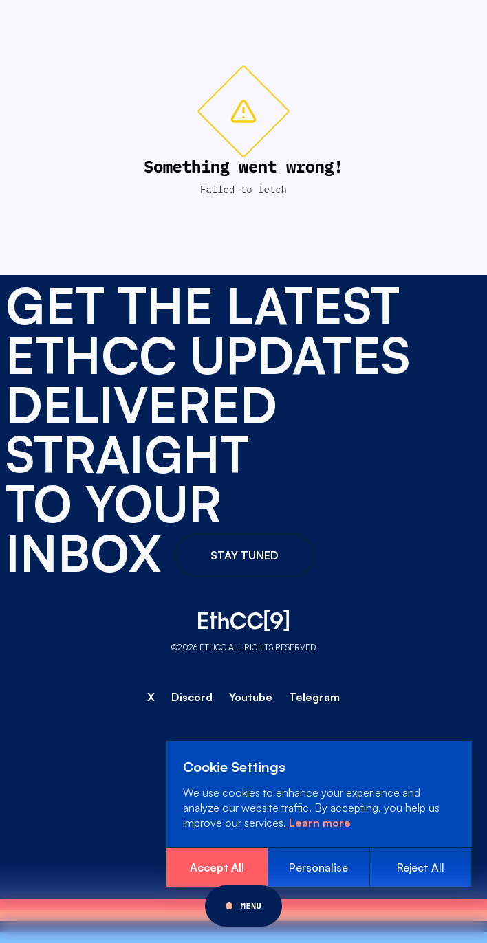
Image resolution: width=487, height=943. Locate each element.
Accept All (217, 867)
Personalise (318, 867)
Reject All (420, 867)
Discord (192, 697)
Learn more (320, 823)
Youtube (250, 697)
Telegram (314, 697)
